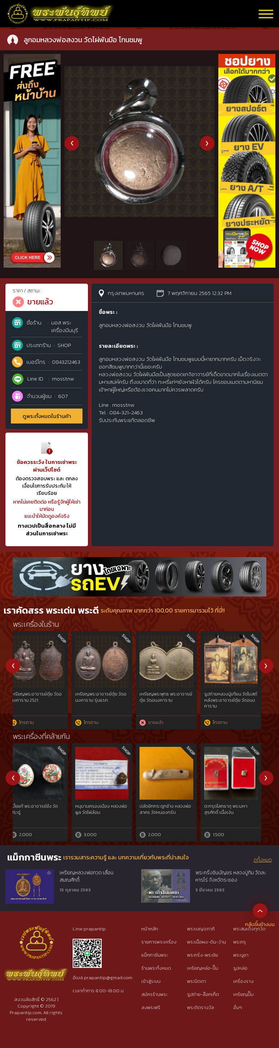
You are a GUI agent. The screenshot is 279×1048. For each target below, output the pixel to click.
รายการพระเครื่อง (159, 941)
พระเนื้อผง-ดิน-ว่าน (206, 941)
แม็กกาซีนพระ (154, 955)
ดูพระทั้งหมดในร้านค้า (47, 416)
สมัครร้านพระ (154, 994)
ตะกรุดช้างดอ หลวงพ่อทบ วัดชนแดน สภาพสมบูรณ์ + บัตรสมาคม (40, 700)
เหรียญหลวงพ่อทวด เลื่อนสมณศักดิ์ (86, 876)
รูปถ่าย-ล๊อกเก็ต (203, 994)
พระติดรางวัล (200, 1007)
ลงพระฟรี (150, 1007)
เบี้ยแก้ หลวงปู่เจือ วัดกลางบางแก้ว (106, 809)
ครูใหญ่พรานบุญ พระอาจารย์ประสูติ (165, 809)
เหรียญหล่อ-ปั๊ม (202, 968)
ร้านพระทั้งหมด (156, 968)
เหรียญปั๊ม (243, 994)
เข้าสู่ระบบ (151, 981)
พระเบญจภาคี (201, 928)
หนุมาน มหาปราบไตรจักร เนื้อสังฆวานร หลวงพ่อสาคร (43, 809)
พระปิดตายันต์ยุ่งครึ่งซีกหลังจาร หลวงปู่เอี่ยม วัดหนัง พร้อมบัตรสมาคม (105, 700)
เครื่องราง (243, 981)
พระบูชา (240, 955)
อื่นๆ (237, 1007)
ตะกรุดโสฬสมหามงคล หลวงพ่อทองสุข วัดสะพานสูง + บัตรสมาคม (236, 700)
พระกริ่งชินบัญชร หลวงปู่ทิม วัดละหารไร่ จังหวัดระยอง (230, 876)
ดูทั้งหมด (263, 860)
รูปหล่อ (240, 968)
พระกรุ (239, 941)
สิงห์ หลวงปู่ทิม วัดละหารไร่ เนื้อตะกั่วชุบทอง (235, 809)
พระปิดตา (196, 981)
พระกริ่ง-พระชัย (202, 955)
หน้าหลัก (149, 928)
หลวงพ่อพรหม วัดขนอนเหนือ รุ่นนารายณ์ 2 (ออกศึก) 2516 (169, 700)
